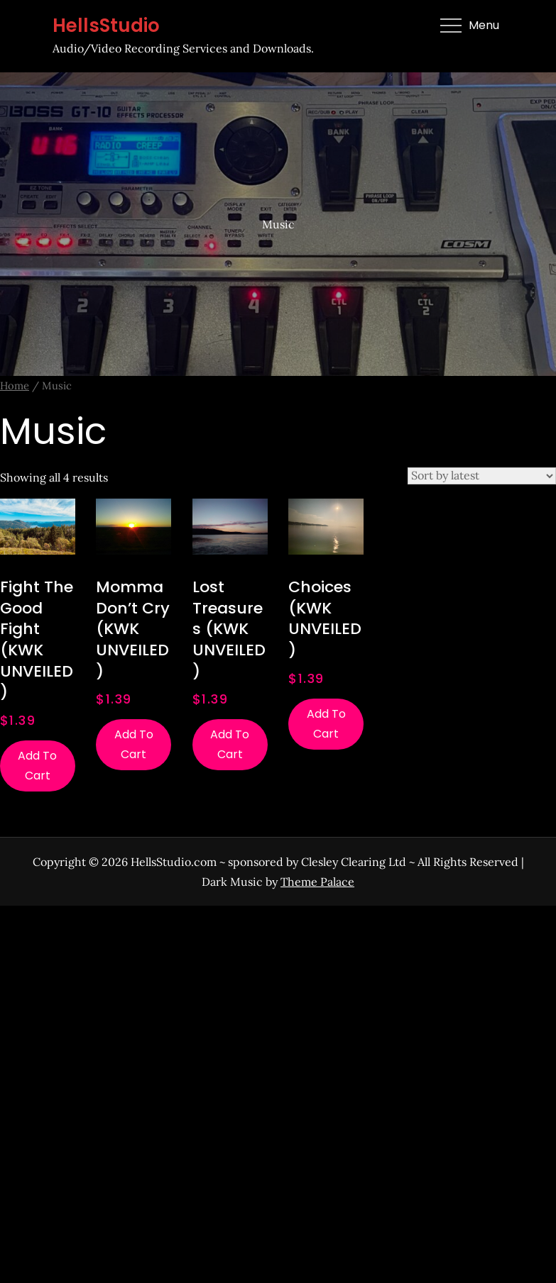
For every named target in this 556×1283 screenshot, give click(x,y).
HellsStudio (106, 25)
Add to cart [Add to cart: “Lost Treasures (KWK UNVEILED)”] (229, 744)
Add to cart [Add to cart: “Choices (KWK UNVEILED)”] (326, 724)
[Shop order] (482, 475)
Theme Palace (317, 881)
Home (14, 385)
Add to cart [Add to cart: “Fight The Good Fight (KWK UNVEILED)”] (37, 766)
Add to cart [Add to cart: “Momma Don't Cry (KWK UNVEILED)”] (133, 744)
